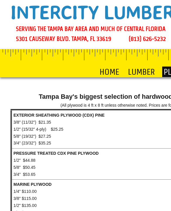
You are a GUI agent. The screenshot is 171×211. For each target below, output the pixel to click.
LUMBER (141, 71)
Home (109, 71)
